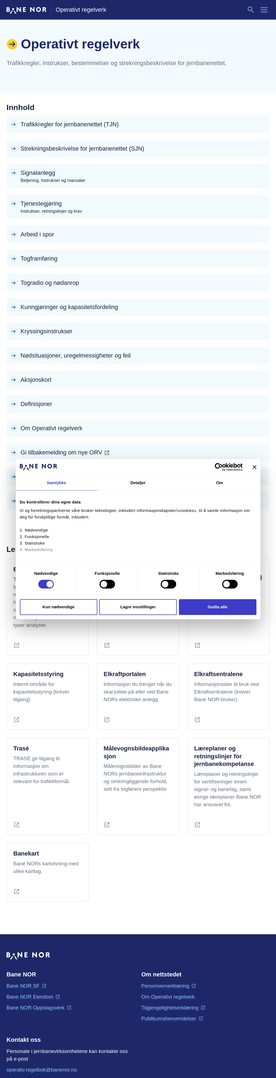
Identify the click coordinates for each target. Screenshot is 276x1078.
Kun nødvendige (58, 606)
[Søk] (251, 9)
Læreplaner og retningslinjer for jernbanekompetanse (224, 756)
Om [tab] (219, 482)
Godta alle (218, 606)
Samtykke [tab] (56, 482)
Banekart (26, 853)
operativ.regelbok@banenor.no (42, 1069)
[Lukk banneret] (254, 467)
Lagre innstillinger (138, 606)
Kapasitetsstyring (38, 674)
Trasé (21, 748)
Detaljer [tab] (138, 482)
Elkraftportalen (125, 674)
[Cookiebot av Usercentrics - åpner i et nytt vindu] (219, 467)
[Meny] (264, 9)
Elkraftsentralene (218, 674)
